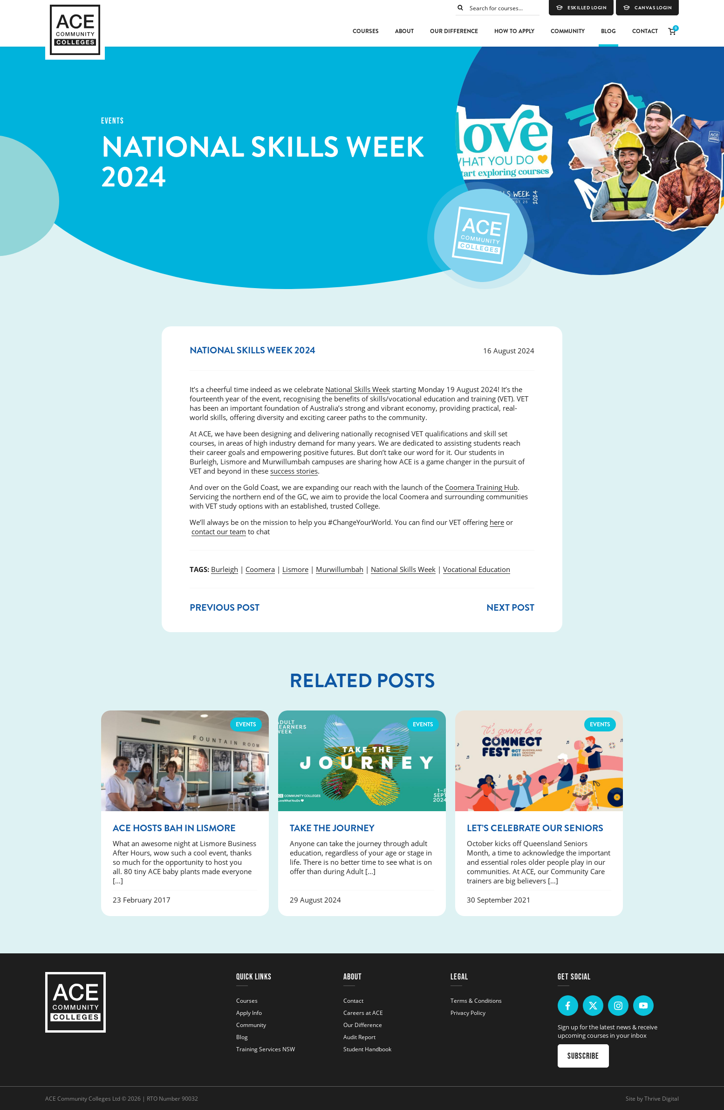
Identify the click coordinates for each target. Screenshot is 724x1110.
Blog (608, 31)
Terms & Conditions (476, 1000)
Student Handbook (367, 1049)
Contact (645, 31)
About (404, 31)
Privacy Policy (468, 1012)
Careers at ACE (363, 1012)
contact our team (218, 531)
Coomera (260, 569)
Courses (366, 31)
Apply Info (249, 1012)
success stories (294, 471)
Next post (510, 607)
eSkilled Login (581, 7)
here (497, 522)
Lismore (295, 569)
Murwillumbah (339, 569)
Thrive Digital (661, 1098)
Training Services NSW (265, 1049)
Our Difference (454, 31)
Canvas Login (647, 7)
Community (568, 31)
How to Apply (514, 31)
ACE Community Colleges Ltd (82, 1098)
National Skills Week (357, 389)
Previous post (225, 607)
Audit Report (359, 1037)
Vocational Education (476, 569)
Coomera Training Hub (481, 487)
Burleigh (224, 569)
